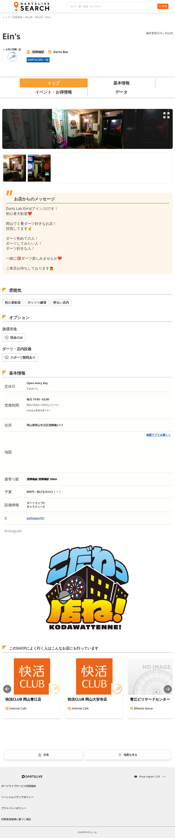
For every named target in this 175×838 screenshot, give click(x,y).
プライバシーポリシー (13, 808)
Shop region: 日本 (149, 776)
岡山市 (39, 17)
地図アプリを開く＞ (158, 435)
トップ (6, 17)
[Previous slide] (7, 689)
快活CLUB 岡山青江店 (23, 699)
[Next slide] (168, 689)
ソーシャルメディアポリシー (17, 797)
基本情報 (121, 83)
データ (121, 92)
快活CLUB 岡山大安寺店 (87, 699)
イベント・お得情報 (53, 92)
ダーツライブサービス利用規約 (18, 786)
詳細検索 (17, 17)
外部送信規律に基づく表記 (16, 819)
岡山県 (29, 17)
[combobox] (111, 6)
